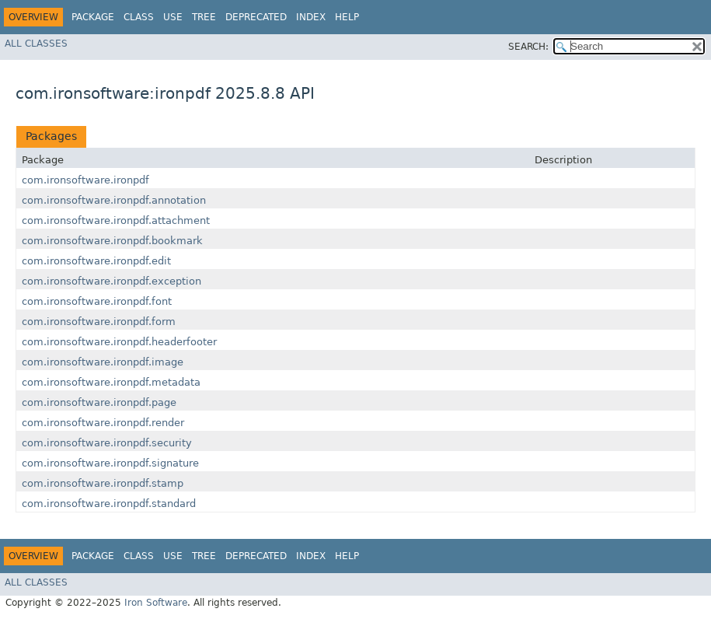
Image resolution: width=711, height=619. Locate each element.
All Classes (36, 43)
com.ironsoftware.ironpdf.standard (109, 503)
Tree (204, 17)
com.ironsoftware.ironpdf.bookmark (112, 241)
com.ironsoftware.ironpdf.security (107, 443)
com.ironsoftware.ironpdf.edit (96, 261)
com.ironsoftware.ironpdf (85, 180)
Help (347, 17)
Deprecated (256, 17)
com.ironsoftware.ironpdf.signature (110, 463)
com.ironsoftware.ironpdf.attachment (116, 220)
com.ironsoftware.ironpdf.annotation (114, 200)
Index (311, 17)
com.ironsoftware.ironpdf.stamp (102, 483)
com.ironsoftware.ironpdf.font (97, 301)
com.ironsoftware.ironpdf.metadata (111, 382)
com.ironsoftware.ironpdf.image (102, 362)
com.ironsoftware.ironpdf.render (103, 422)
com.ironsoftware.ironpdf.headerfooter (119, 342)
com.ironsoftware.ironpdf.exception (111, 281)
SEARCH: (528, 46)
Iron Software (155, 602)
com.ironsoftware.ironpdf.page (99, 402)
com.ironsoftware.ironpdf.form (99, 321)
